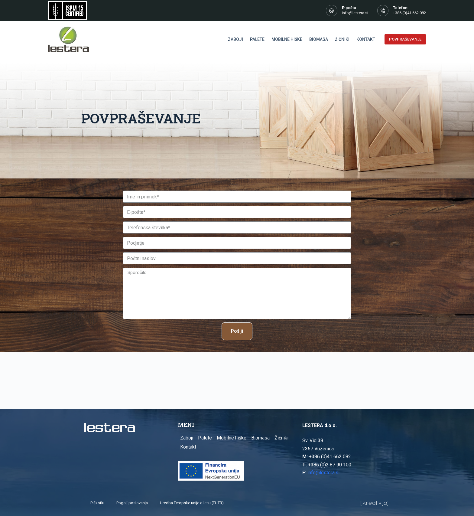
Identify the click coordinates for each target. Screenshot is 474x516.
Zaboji (186, 438)
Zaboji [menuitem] (235, 39)
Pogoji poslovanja (132, 503)
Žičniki (281, 438)
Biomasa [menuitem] (318, 39)
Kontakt (188, 447)
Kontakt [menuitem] (365, 39)
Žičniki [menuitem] (342, 39)
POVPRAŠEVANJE (405, 39)
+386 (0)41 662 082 (409, 13)
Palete (205, 438)
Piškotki (97, 503)
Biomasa (260, 438)
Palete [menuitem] (257, 39)
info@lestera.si (355, 13)
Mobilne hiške (231, 438)
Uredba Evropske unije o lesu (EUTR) (192, 503)
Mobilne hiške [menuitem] (286, 39)
